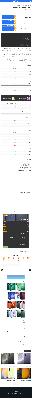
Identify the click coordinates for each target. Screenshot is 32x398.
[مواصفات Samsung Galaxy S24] (8, 358)
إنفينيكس (24, 322)
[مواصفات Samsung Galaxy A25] (8, 373)
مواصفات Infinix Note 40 (22, 308)
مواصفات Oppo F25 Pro (22, 299)
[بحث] (1, 1)
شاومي (24, 333)
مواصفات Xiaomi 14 (22, 317)
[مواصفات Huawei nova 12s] (11, 295)
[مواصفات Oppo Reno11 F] (11, 313)
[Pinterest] (7, 265)
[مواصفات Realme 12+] (11, 286)
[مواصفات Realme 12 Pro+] (11, 304)
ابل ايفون (24, 323)
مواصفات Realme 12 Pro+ (12, 308)
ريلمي (24, 330)
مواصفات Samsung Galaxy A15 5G (27, 62)
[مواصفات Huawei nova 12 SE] (20, 286)
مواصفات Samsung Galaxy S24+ (26, 365)
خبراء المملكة (24, 343)
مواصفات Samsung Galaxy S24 (10, 365)
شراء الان (5, 247)
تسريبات (24, 328)
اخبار (24, 325)
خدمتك (24, 342)
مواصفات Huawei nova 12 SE (21, 290)
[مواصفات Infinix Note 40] (20, 304)
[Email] (2, 265)
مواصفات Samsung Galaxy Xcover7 (26, 380)
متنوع (24, 334)
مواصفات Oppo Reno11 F (12, 317)
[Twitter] (10, 265)
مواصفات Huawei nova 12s (12, 299)
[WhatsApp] (4, 265)
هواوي (24, 336)
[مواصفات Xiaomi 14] (20, 313)
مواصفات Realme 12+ (13, 290)
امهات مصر (24, 344)
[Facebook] (16, 265)
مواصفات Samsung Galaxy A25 (10, 380)
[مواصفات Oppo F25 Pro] (20, 295)
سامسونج (24, 331)
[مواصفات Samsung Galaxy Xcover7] (24, 373)
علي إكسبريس (18, 168)
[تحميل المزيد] (16, 384)
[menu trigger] (30, 1)
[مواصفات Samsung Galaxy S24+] (24, 358)
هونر (24, 337)
